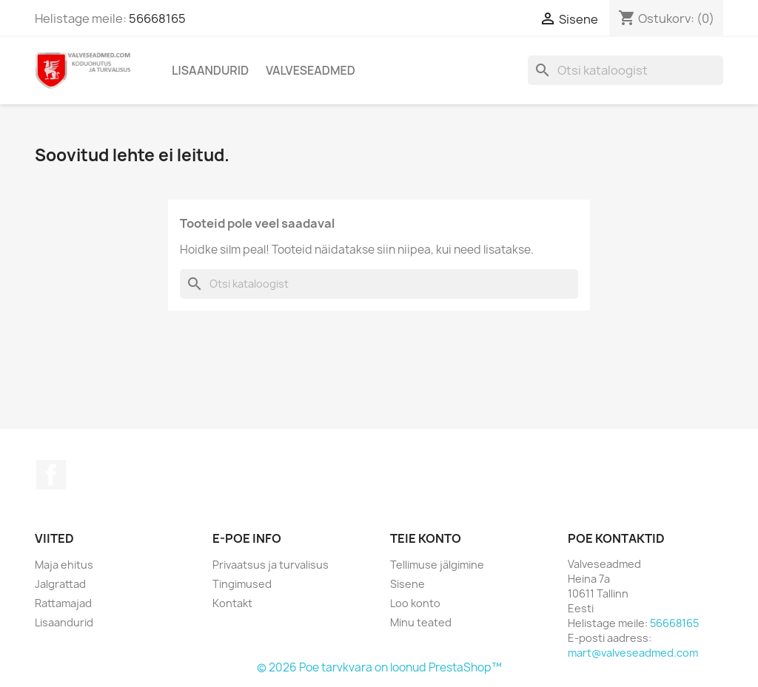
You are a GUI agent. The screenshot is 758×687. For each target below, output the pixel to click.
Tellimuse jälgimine (437, 565)
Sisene (407, 584)
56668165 (157, 18)
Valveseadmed (310, 70)
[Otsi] (625, 70)
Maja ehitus (64, 565)
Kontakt (232, 603)
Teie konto (425, 538)
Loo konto (415, 603)
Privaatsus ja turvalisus (270, 565)
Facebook (51, 475)
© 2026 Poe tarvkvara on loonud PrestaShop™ (379, 667)
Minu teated (421, 622)
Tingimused (242, 584)
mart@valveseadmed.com (633, 653)
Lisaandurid (210, 70)
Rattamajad (63, 603)
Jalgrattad (60, 584)
